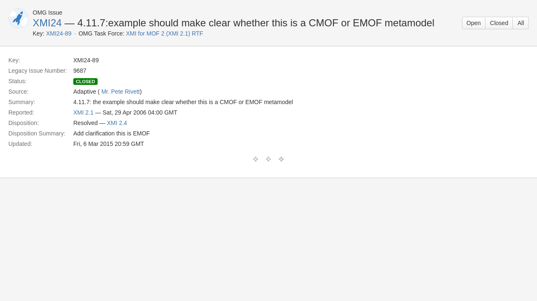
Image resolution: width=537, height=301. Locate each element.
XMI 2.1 (83, 112)
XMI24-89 (59, 33)
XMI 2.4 (117, 123)
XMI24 (47, 22)
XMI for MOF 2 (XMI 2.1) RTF (164, 33)
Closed (499, 23)
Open (474, 23)
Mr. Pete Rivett (120, 91)
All (520, 23)
